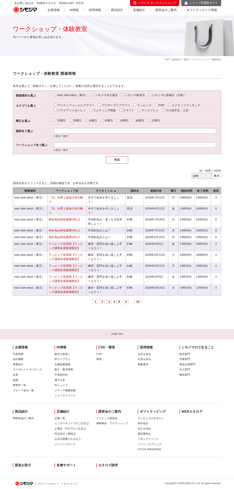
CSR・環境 (106, 347)
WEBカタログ (47, 3)
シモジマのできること (198, 347)
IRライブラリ (62, 359)
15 (137, 301)
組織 (15, 380)
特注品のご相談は (65, 433)
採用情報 (95, 10)
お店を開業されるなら (68, 438)
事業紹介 (18, 364)
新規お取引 (23, 465)
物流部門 (184, 374)
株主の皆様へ (62, 354)
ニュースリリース (65, 395)
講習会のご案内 (166, 10)
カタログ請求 (108, 465)
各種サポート (66, 465)
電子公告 (60, 380)
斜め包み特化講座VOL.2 (64, 219)
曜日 (173, 190)
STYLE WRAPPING (149, 449)
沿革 (15, 374)
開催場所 (30, 190)
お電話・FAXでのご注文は (70, 428)
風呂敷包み (144, 433)
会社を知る (144, 354)
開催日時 (156, 190)
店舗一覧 (60, 418)
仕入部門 (184, 369)
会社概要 (18, 359)
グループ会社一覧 (23, 390)
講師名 (134, 190)
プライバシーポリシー (48, 483)
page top (117, 333)
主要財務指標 (62, 364)
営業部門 (184, 359)
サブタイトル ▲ (106, 190)
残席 (216, 190)
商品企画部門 (187, 364)
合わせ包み (144, 428)
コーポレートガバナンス (27, 369)
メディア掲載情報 (65, 390)
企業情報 (53, 10)
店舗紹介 (139, 10)
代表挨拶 (18, 354)
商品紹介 (117, 10)
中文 (81, 3)
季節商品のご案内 (23, 418)
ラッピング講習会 (106, 418)
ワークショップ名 (67, 190)
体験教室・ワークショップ (112, 423)
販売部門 (184, 354)
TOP (166, 59)
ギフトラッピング (153, 411)
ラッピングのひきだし (151, 418)
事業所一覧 (19, 385)
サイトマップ (70, 483)
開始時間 (186, 190)
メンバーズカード (65, 444)
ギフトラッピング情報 (202, 10)
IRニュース (61, 385)
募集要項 (143, 364)
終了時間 (202, 190)
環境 (99, 359)
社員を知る (144, 359)
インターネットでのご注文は (72, 423)
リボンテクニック (148, 438)
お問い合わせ (25, 3)
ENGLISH (67, 3)
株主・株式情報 (64, 369)
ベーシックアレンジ (150, 444)
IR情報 (74, 10)
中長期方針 (61, 374)
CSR (99, 354)
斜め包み (143, 423)
